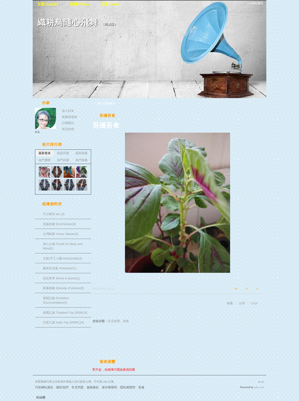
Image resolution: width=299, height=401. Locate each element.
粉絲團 (40, 397)
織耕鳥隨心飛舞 (67, 22)
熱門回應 (63, 160)
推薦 (230, 303)
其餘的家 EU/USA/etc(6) (59, 224)
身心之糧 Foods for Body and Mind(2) (62, 246)
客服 (141, 387)
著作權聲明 (109, 387)
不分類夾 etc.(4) (53, 214)
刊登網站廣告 (44, 387)
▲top (261, 381)
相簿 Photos (79, 4)
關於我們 (62, 387)
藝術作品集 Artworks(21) (59, 268)
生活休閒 (114, 321)
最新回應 (63, 153)
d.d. (37, 132)
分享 (242, 303)
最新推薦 (81, 153)
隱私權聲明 (127, 387)
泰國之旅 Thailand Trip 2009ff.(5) (65, 312)
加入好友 (68, 111)
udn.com (259, 387)
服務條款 (93, 387)
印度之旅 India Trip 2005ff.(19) (63, 322)
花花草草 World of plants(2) (61, 278)
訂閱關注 (68, 123)
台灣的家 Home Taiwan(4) (60, 234)
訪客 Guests (110, 4)
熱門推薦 (81, 160)
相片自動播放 (106, 103)
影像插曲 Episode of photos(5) (63, 288)
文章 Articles (47, 4)
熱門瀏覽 (45, 160)
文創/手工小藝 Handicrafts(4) (62, 258)
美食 (126, 321)
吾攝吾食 (107, 115)
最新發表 (45, 153)
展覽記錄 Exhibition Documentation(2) (56, 300)
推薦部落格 (69, 117)
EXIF (254, 303)
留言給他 (68, 129)
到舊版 (109, 24)
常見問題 (77, 387)
